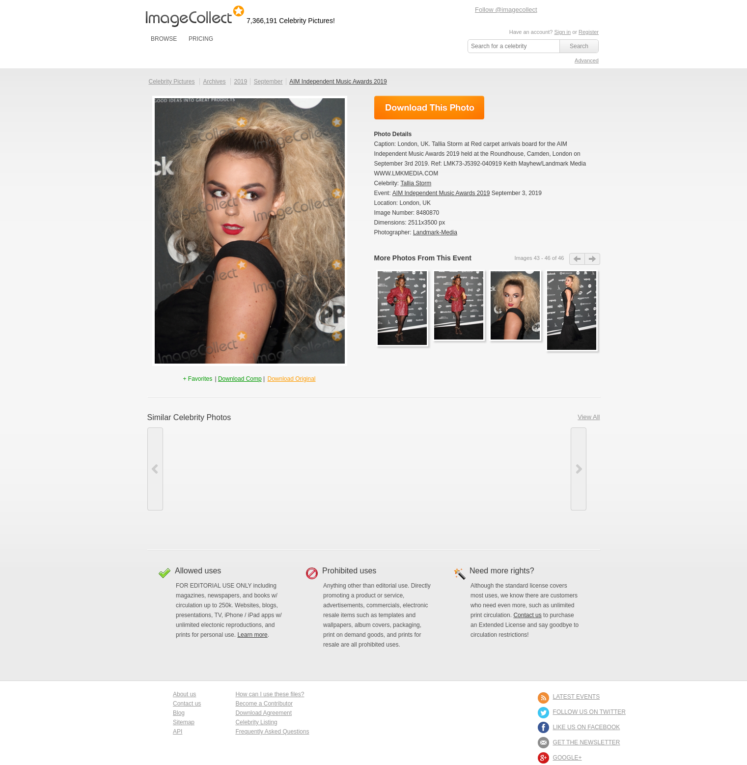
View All (589, 417)
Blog (179, 712)
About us (184, 694)
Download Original (291, 378)
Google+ (567, 757)
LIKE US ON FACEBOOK (586, 727)
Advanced (587, 60)
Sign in (562, 32)
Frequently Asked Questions (272, 731)
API (177, 731)
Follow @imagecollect (506, 9)
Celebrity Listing (256, 722)
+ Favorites (198, 378)
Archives (214, 81)
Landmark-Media (435, 232)
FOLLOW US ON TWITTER (589, 711)
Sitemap (183, 722)
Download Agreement (263, 712)
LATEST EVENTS (576, 696)
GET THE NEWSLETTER (586, 742)
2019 (240, 81)
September (268, 81)
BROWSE (164, 38)
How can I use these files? (269, 694)
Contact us (527, 615)
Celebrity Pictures (172, 81)
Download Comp (240, 378)
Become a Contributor (264, 703)
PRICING (201, 38)
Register (589, 32)
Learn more (252, 634)
